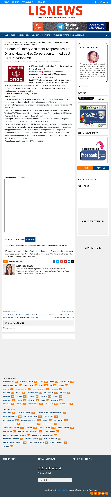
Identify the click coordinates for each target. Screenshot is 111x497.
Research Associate (50, 439)
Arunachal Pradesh (26, 381)
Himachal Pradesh (21, 389)
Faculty (45, 420)
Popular (101, 168)
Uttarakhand (49, 404)
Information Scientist (29, 424)
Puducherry (7, 400)
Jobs (13, 35)
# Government (13, 261)
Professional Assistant (11, 439)
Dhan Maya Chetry (16, 490)
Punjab (19, 400)
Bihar (52, 381)
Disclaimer (41, 2)
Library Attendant (63, 427)
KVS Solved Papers (61, 35)
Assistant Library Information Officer (49, 413)
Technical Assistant (56, 442)
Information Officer (9, 424)
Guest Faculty (58, 420)
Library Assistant (29, 42)
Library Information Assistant (28, 431)
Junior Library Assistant (11, 427)
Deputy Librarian (8, 420)
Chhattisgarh (64, 381)
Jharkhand (54, 389)
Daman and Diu (28, 385)
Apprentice (6, 413)
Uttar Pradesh (32, 404)
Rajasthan (31, 400)
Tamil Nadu (54, 400)
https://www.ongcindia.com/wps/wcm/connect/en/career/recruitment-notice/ (39, 246)
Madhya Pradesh (32, 393)
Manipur (63, 393)
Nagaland (32, 396)
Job (21, 42)
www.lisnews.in (61, 490)
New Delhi (44, 396)
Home (5, 35)
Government (14, 42)
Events (47, 35)
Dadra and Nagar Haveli (10, 385)
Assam (41, 381)
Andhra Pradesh (8, 381)
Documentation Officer (28, 420)
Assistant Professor (10, 416)
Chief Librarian (48, 416)
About (6, 2)
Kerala (18, 393)
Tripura (19, 404)
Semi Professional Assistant (12, 442)
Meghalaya (6, 396)
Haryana (6, 389)
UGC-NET (36, 35)
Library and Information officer (42, 435)
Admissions (24, 35)
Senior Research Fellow (36, 442)
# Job (21, 261)
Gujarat (61, 385)
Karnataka (6, 393)
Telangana (6, 404)
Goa (51, 385)
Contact (15, 2)
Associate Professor (30, 416)
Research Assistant (31, 439)
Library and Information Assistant (14, 435)
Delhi (40, 385)
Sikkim (43, 400)
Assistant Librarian (23, 413)
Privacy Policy (27, 2)
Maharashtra (48, 393)
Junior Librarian (48, 424)
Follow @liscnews (101, 99)
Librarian (29, 427)
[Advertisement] (38, 160)
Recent (84, 168)
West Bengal (64, 404)
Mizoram (19, 396)
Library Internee (49, 431)
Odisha (55, 396)
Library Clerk (7, 431)
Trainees (6, 446)
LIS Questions (78, 35)
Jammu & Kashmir (38, 389)
